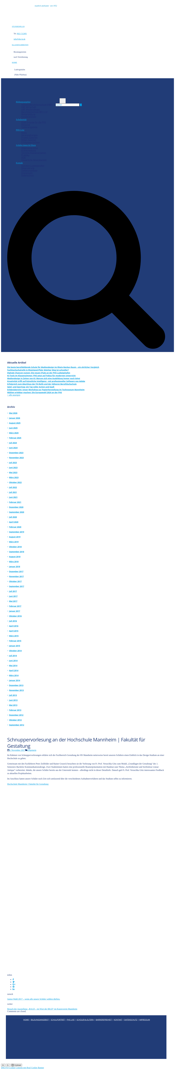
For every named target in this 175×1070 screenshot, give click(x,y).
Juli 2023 (13, 462)
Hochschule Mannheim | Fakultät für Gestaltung (27, 784)
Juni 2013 (13, 700)
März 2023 (14, 477)
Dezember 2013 (16, 685)
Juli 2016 (13, 621)
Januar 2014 (14, 680)
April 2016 (13, 626)
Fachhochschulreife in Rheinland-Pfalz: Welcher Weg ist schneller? (38, 370)
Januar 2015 (14, 645)
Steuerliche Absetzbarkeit (34, 160)
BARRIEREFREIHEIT (104, 1019)
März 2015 (14, 636)
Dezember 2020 (16, 507)
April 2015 (13, 631)
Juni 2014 (13, 660)
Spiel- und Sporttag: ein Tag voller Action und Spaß (30, 387)
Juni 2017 (13, 596)
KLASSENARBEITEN (20, 45)
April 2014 (13, 670)
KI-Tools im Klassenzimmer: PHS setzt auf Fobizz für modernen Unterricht (41, 375)
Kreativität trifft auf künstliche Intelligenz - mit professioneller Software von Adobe (46, 381)
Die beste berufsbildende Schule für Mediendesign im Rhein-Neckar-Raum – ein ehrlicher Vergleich (53, 367)
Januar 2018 (14, 566)
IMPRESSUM (144, 1019)
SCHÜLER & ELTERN (85, 1019)
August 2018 (14, 556)
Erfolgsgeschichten (30, 142)
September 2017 (16, 586)
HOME (14, 62)
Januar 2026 (14, 418)
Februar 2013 (15, 710)
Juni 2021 (13, 497)
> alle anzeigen (13, 395)
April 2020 (13, 522)
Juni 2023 (13, 467)
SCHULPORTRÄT (58, 1019)
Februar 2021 (15, 502)
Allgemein (31, 750)
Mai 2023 (13, 472)
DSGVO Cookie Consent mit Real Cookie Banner (22, 1068)
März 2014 (14, 675)
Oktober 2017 (15, 581)
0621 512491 (22, 34)
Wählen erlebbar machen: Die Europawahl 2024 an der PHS (34, 392)
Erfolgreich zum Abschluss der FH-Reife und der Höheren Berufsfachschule (42, 384)
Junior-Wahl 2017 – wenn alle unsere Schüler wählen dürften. (33, 999)
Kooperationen (28, 116)
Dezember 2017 (16, 571)
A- (8, 1065)
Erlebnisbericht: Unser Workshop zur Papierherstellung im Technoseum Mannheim (46, 389)
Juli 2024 (13, 442)
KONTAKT (118, 1019)
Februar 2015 (15, 640)
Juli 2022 (13, 487)
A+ (3, 1065)
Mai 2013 (13, 705)
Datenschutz (27, 175)
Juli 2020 (13, 517)
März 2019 (14, 541)
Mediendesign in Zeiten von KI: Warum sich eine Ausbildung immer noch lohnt (43, 378)
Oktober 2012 (15, 720)
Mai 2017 (13, 601)
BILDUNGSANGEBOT (40, 1019)
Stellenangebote (29, 127)
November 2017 (16, 576)
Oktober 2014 (15, 650)
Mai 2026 (13, 413)
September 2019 (16, 532)
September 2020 (16, 512)
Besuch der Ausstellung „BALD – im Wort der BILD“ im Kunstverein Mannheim (42, 1009)
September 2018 (16, 551)
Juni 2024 (13, 447)
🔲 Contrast (16, 1065)
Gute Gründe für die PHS (33, 122)
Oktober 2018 (15, 546)
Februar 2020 (15, 527)
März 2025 (14, 433)
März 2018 (14, 561)
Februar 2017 (15, 606)
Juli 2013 (13, 695)
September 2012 (16, 725)
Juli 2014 (13, 655)
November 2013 (16, 690)
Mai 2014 (13, 665)
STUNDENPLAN (18, 26)
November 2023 (16, 457)
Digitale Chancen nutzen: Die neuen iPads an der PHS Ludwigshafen (38, 373)
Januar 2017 (14, 611)
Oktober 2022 (15, 482)
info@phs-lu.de (19, 39)
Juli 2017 (13, 591)
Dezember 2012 (16, 715)
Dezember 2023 (16, 452)
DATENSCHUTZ (130, 1019)
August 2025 (14, 423)
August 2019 (14, 537)
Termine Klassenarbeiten (33, 152)
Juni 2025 (13, 428)
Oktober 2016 (15, 616)
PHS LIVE (71, 1019)
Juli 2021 (13, 492)
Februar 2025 (15, 438)
